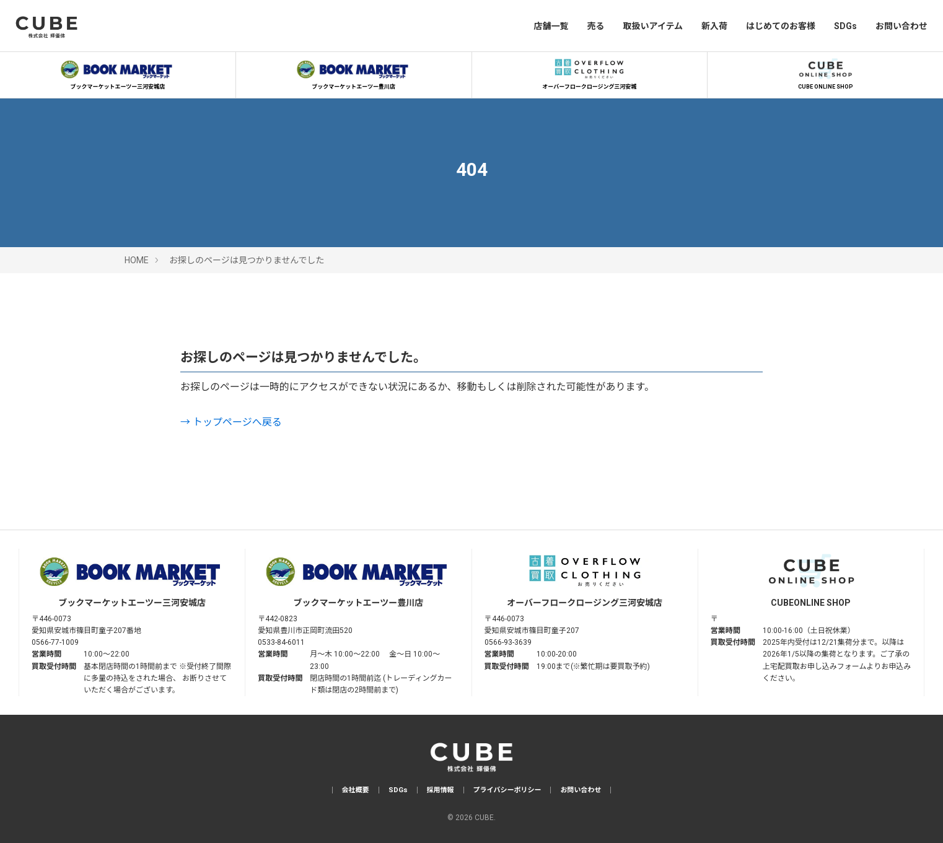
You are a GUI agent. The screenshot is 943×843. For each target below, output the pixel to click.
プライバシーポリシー (507, 790)
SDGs (845, 26)
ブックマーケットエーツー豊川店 (354, 72)
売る (595, 26)
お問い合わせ (901, 26)
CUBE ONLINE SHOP (825, 72)
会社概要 (355, 790)
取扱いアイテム (653, 26)
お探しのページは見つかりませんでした (247, 260)
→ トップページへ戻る (231, 422)
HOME (137, 260)
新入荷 (714, 26)
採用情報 (440, 790)
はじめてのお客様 (780, 26)
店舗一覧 (550, 26)
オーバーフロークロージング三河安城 (589, 72)
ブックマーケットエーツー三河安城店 (118, 72)
